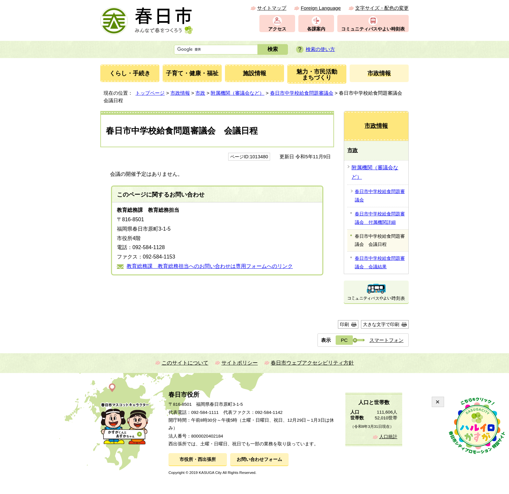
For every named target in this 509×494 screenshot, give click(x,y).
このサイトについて (185, 363)
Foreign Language (321, 8)
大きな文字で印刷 (381, 324)
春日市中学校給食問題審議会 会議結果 (380, 262)
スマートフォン (386, 340)
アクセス (277, 29)
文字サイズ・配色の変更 (382, 8)
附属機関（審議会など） (237, 93)
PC (344, 340)
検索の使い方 (320, 49)
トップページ (150, 93)
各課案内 (316, 29)
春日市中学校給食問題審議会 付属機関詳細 (380, 218)
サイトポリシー (239, 363)
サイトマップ (271, 8)
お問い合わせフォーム (259, 459)
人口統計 (388, 436)
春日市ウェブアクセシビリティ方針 (312, 363)
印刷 (344, 324)
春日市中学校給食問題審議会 (301, 93)
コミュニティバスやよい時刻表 (373, 29)
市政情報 (180, 93)
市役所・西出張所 (198, 459)
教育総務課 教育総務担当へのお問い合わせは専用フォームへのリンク (210, 266)
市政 (200, 93)
